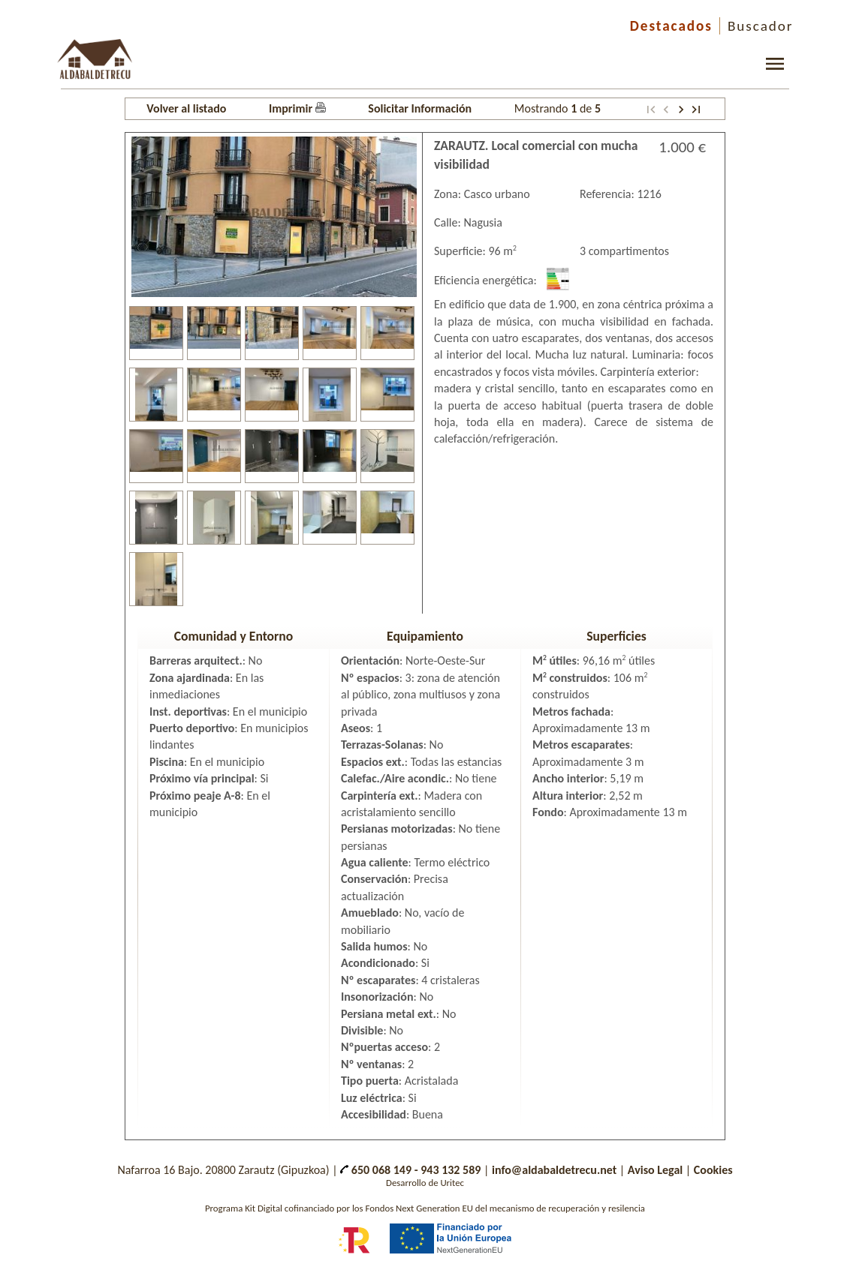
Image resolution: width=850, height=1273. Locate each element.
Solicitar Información (420, 108)
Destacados (671, 26)
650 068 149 (375, 1170)
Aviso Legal (655, 1170)
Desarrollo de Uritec (425, 1182)
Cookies (713, 1170)
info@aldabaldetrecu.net (554, 1170)
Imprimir (297, 108)
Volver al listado (186, 108)
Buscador (760, 26)
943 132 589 (450, 1170)
